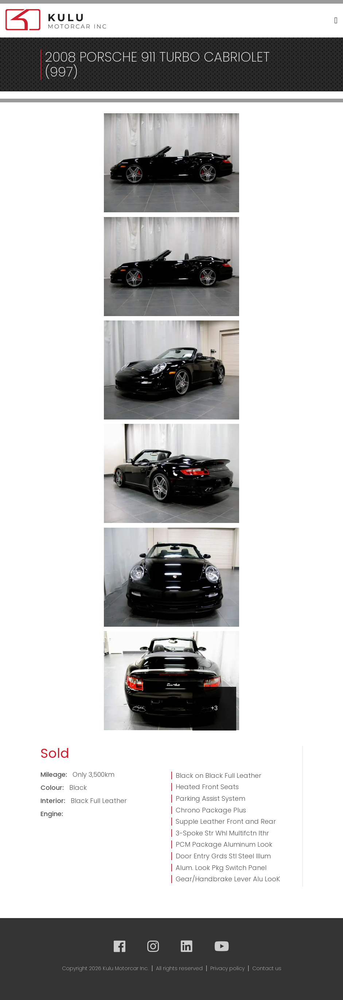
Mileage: (54, 774)
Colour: (53, 787)
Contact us (266, 968)
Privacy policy (227, 968)
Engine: (51, 813)
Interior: (53, 800)
